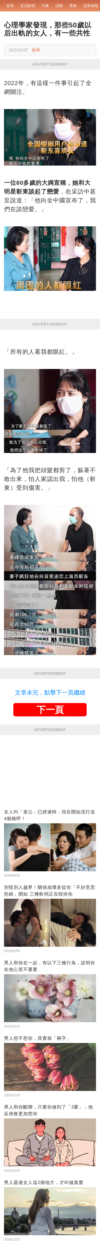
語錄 (59, 5)
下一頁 (50, 710)
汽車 (45, 5)
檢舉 (36, 50)
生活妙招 (27, 5)
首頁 (10, 5)
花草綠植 (90, 5)
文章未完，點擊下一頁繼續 (50, 692)
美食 (73, 5)
